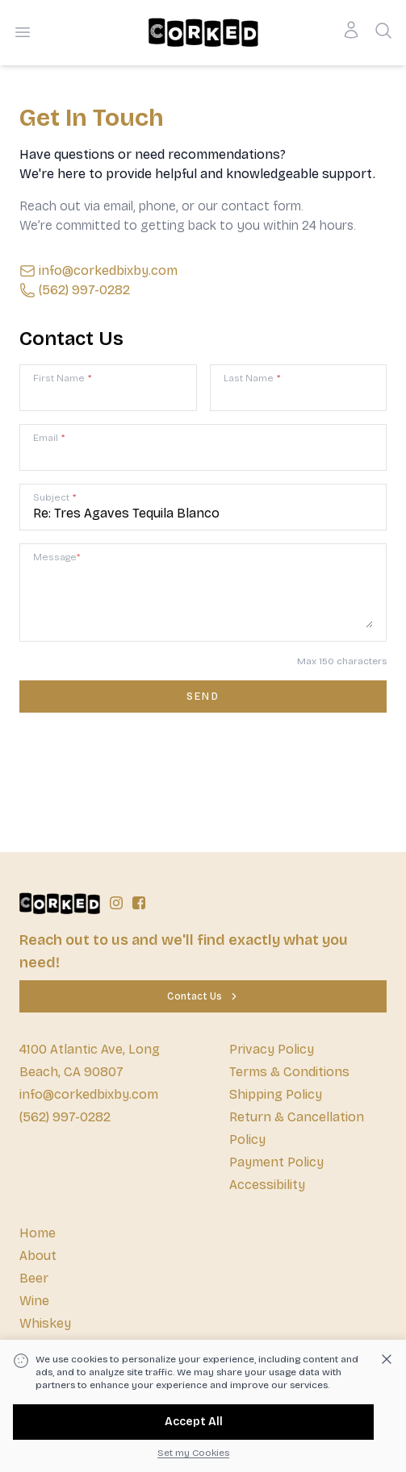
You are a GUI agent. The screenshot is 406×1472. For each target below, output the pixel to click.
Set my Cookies (193, 1452)
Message (56, 557)
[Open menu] (22, 32)
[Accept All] (193, 1422)
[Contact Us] (203, 996)
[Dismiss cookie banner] (387, 1359)
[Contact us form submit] (203, 696)
